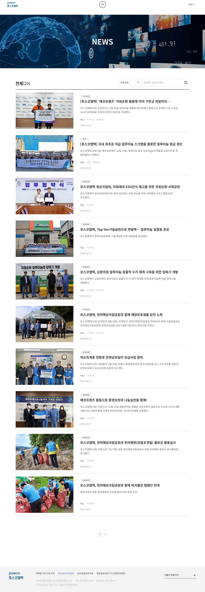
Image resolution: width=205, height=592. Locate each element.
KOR (190, 7)
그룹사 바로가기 (171, 574)
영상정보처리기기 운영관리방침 (111, 573)
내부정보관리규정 (85, 573)
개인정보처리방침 (66, 573)
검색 (186, 83)
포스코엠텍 (16, 7)
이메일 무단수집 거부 (45, 573)
